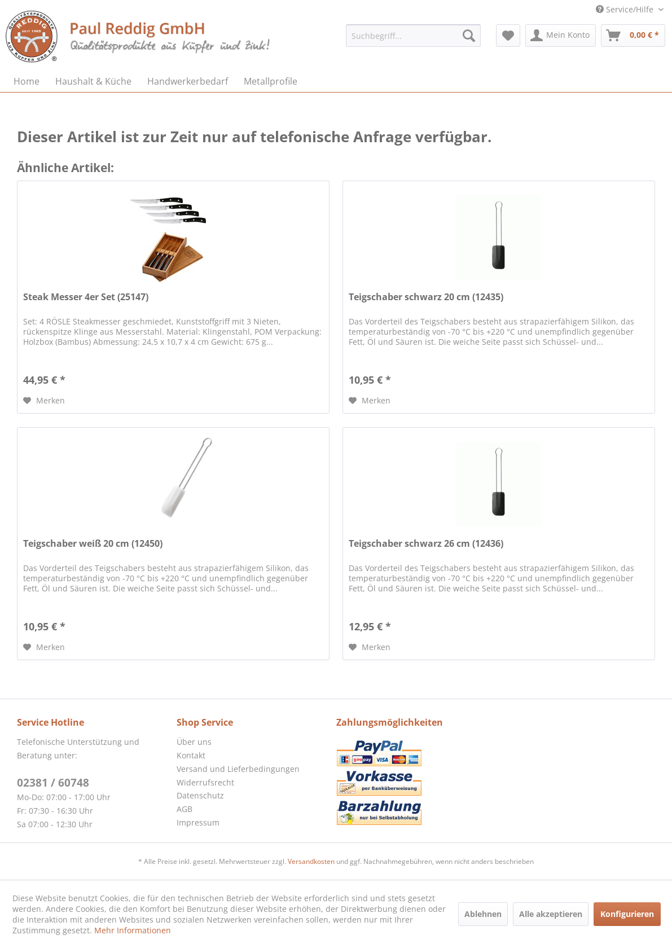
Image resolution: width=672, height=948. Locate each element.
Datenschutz (200, 795)
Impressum (198, 822)
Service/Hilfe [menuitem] (626, 9)
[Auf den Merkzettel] (44, 400)
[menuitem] (413, 35)
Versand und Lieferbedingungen (238, 768)
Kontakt (191, 755)
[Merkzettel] (508, 35)
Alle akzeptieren (550, 913)
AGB (184, 809)
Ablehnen (483, 913)
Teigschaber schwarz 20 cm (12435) (426, 297)
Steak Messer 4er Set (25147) (85, 297)
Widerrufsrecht (205, 782)
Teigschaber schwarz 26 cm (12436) (426, 544)
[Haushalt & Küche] (93, 81)
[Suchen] (469, 35)
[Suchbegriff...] (413, 35)
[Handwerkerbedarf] (187, 81)
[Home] (26, 81)
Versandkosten (311, 861)
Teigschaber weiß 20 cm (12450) (92, 544)
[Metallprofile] (270, 81)
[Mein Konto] (560, 35)
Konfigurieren (627, 913)
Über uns (194, 741)
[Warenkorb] (633, 35)
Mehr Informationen (132, 930)
